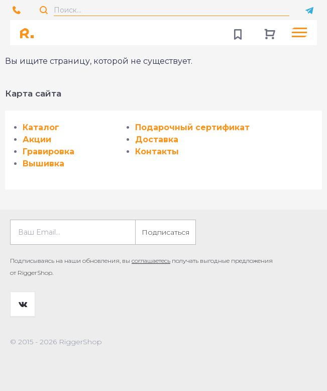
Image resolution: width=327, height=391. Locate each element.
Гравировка (48, 151)
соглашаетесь (151, 260)
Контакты (157, 151)
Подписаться (165, 232)
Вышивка (43, 163)
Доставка (156, 139)
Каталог (41, 127)
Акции (37, 139)
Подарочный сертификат (192, 127)
